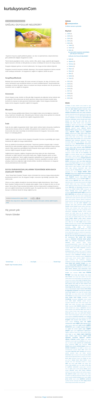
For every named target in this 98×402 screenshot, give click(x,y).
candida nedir (78, 150)
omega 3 (78, 307)
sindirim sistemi (80, 339)
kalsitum (85, 221)
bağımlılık (67, 128)
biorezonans (80, 143)
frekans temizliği (69, 190)
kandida (89, 221)
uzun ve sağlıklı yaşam (70, 368)
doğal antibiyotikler (87, 164)
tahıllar (84, 353)
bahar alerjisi (84, 133)
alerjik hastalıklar (87, 112)
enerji (71, 183)
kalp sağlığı (79, 221)
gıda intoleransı (85, 194)
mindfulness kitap (73, 259)
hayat (87, 206)
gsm (75, 202)
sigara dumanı (78, 335)
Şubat (70, 76)
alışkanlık (67, 114)
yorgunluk (70, 377)
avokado (67, 124)
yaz (71, 375)
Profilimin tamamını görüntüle (73, 26)
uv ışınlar (88, 361)
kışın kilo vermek (82, 233)
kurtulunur (67, 249)
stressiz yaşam (81, 346)
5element (74, 107)
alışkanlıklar (72, 114)
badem (86, 126)
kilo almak (74, 235)
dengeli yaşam (69, 159)
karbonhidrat (88, 223)
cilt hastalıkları (85, 152)
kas (88, 225)
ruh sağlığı (87, 321)
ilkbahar (76, 216)
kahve (66, 221)
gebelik (85, 190)
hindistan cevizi (68, 208)
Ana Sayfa (33, 261)
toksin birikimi (83, 360)
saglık (74, 323)
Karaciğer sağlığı (80, 223)
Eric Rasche (74, 185)
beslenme (83, 140)
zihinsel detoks (75, 382)
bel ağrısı (71, 138)
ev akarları (84, 185)
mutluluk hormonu (86, 300)
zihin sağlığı (84, 380)
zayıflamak (88, 379)
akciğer (89, 109)
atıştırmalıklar (88, 122)
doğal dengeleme (77, 166)
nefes (66, 304)
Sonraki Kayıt (9, 261)
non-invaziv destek (80, 304)
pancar (89, 311)
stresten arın (88, 346)
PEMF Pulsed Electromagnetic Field (73, 314)
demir (76, 157)
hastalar (79, 206)
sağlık (78, 323)
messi (74, 256)
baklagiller (73, 135)
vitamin (85, 368)
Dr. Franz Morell (85, 169)
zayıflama (82, 379)
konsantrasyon (81, 240)
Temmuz (71, 64)
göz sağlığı (86, 201)
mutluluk (79, 300)
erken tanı (80, 185)
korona (89, 242)
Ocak (70, 78)
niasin (70, 304)
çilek (81, 154)
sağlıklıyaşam (87, 330)
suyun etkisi (81, 349)
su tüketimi (85, 348)
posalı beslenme (69, 316)
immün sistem (84, 216)
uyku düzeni (71, 363)
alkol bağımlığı (80, 114)
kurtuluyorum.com (69, 251)
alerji (74, 110)
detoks (67, 161)
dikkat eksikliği (68, 163)
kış (72, 232)
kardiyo (79, 225)
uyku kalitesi (85, 363)
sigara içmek (87, 336)
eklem (80, 180)
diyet (79, 164)
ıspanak (67, 213)
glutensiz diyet (72, 201)
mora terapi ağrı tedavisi (77, 275)
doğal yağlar (85, 166)
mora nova (82, 272)
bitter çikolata (81, 145)
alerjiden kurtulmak (70, 112)
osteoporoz (83, 307)
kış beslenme (81, 232)
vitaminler (71, 370)
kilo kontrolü (81, 235)
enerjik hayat (77, 183)
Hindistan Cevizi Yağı (78, 208)
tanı (74, 354)
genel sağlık (81, 192)
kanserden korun (73, 223)
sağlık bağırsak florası (85, 323)
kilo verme (79, 237)
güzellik (89, 204)
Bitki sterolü (75, 145)
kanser (67, 223)
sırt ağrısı (74, 334)
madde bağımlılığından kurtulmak (83, 252)
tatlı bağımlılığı (84, 354)
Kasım (70, 47)
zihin (80, 380)
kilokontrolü (67, 239)
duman (75, 171)
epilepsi (70, 185)
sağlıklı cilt (74, 327)
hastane (83, 206)
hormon (80, 211)
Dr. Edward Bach (77, 169)
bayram (67, 136)
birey (12, 200)
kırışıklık (89, 230)
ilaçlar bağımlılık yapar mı (81, 214)
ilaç (80, 213)
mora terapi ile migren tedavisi (76, 288)
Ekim (70, 50)
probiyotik (80, 316)
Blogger (44, 397)
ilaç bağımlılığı (85, 213)
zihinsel (89, 380)
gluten (82, 197)
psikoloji (47, 200)
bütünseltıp (88, 149)
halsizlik (67, 206)
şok (80, 353)
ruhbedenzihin (68, 323)
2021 (68, 81)
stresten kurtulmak (70, 348)
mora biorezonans (82, 268)
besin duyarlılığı (84, 138)
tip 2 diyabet (71, 360)
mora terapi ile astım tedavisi (80, 283)
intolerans (67, 220)
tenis (82, 358)
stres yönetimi (73, 346)
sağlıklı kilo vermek (73, 328)
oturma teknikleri (69, 309)
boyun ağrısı (73, 147)
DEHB (69, 157)
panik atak (68, 313)
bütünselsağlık (81, 149)
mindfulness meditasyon (85, 259)
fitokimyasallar (85, 187)
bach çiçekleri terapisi (78, 126)
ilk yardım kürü (70, 216)
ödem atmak (86, 309)
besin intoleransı (76, 140)
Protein (84, 316)
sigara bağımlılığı (86, 334)
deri (83, 159)
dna (81, 164)
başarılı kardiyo (87, 135)
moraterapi (68, 299)
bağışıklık (82, 131)
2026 (68, 33)
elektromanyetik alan (82, 182)
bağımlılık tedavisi (75, 128)
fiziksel (70, 189)
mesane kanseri (68, 256)
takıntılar (89, 353)
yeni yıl (74, 375)
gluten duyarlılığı (87, 197)
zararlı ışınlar (76, 379)
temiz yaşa (68, 358)
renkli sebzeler (82, 319)
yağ (66, 373)
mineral (85, 261)
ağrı (90, 107)
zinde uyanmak (82, 382)
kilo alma (70, 235)
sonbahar (81, 341)
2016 (68, 93)
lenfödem (77, 251)
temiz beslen (88, 356)
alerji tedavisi (80, 110)
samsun (76, 332)
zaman (86, 377)
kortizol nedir (81, 244)
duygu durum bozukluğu (26, 200)
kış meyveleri (68, 233)
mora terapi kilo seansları (82, 292)
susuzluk (75, 349)
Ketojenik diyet (83, 230)
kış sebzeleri (75, 233)
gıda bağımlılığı (69, 194)
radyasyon (83, 318)
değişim (82, 156)
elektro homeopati (74, 182)
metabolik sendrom (80, 256)
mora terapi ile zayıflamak (84, 290)
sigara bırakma (69, 335)
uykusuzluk (75, 367)
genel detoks (74, 192)
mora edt (70, 270)
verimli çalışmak (79, 368)
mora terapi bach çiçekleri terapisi (75, 263)
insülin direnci (73, 218)
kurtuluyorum (88, 249)
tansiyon (77, 354)
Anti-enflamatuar (78, 117)
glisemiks (78, 197)
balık (77, 135)
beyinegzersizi (68, 143)
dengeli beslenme (86, 158)
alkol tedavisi (83, 116)
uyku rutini (79, 365)
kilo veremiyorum (70, 237)
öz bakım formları (72, 311)
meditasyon (78, 254)
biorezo (73, 143)
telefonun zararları (81, 356)
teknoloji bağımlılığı (72, 356)
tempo (78, 358)
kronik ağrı (77, 245)
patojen (72, 313)
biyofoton (67, 147)
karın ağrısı (84, 225)
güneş (84, 204)
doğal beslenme (69, 166)
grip (90, 201)
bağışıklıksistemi (73, 133)
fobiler (81, 189)
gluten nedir (68, 199)
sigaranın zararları (85, 337)
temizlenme (74, 358)
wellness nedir (79, 372)
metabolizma (88, 256)
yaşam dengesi (80, 373)
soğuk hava (76, 341)
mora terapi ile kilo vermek (72, 287)
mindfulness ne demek (70, 261)
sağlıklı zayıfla (73, 330)
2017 (68, 91)
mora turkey (68, 297)
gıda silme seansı (80, 195)
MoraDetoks (84, 297)
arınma (78, 119)
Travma (89, 360)
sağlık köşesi (75, 325)
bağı (90, 126)
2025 (68, 36)
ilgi (66, 216)
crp (70, 154)
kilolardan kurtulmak (76, 239)
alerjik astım (79, 112)
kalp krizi (73, 221)
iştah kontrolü (87, 220)
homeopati (74, 211)
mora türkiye (77, 297)
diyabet (89, 163)
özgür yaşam (80, 311)
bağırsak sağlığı (74, 131)
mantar (72, 254)
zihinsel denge (68, 382)
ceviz (77, 152)
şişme (77, 353)
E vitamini (78, 178)
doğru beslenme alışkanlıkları (76, 168)
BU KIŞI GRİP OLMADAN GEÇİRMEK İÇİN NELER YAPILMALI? (78, 53)
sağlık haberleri (68, 325)
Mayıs (70, 68)
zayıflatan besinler (69, 380)
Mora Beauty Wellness (71, 268)
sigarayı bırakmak (70, 339)
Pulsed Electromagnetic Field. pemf (73, 318)
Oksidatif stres (72, 307)
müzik (80, 302)
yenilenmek (78, 375)
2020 (68, 83)
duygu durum (17, 200)
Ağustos (71, 61)
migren (83, 258)
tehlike (66, 356)
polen (90, 314)
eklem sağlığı (85, 180)
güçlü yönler (74, 204)
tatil (80, 354)
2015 (68, 95)
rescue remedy (69, 321)
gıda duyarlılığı (77, 194)
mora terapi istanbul (70, 292)
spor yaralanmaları (86, 342)
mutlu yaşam (41, 200)
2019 (68, 86)
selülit (66, 334)
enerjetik (67, 183)
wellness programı (87, 372)
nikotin (73, 304)
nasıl (90, 302)
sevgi (7, 202)
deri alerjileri (88, 159)
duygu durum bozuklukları (72, 175)
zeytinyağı (76, 380)
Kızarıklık (89, 233)
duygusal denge (79, 176)
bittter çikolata (88, 145)
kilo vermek (87, 237)
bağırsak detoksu (86, 128)
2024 (68, 38)
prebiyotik (75, 316)
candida (73, 150)
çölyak (69, 156)
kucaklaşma (88, 247)
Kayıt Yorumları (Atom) (16, 264)
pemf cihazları (87, 313)
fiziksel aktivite (76, 189)
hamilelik (71, 206)
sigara (78, 334)
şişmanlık (72, 353)
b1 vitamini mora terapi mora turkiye (78, 124)
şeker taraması (87, 351)
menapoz (84, 254)
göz (83, 201)
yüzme (82, 377)
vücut (76, 370)
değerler (78, 156)
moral (89, 297)
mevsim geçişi (68, 258)
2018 (68, 88)
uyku (66, 363)
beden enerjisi (84, 136)
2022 (68, 43)
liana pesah (82, 251)
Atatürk (82, 122)
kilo (66, 235)
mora (89, 261)
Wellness (88, 370)
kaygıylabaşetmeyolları (71, 228)
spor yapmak (77, 342)
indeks (89, 216)
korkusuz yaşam (81, 242)
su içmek (80, 348)
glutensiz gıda (79, 201)
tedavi (89, 354)
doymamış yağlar (69, 169)
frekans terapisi (78, 190)
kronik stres (73, 247)
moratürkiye (74, 299)
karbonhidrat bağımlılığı (71, 225)
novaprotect (71, 306)
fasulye (66, 187)
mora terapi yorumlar (76, 295)
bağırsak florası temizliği (80, 129)
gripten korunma (69, 202)
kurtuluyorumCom (20, 8)
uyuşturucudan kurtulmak (85, 367)
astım (86, 119)
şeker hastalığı (80, 351)
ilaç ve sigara (72, 214)
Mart (70, 73)
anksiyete (72, 117)
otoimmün (89, 307)
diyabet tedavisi (69, 164)
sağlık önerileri (82, 325)
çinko (84, 154)
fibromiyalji (79, 187)
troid (74, 361)
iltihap (79, 216)
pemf (82, 313)
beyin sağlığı (88, 141)
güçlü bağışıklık (83, 202)
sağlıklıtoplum (80, 330)
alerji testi (88, 110)
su (76, 348)
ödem (82, 309)
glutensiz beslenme (75, 199)
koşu (87, 244)
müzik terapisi (85, 302)
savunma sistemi (87, 332)
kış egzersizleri (87, 232)
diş (86, 163)
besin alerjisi (77, 138)
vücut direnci (82, 370)
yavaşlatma (67, 375)
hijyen (89, 206)
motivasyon (80, 299)
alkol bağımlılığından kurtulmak (72, 116)
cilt (79, 152)
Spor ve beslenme (69, 342)
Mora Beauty (78, 266)
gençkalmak (68, 192)
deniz (75, 159)
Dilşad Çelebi (75, 163)
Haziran (71, 66)
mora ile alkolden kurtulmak (79, 270)
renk (87, 318)
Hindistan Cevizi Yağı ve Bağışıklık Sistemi (81, 209)
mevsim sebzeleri (77, 258)
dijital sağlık (79, 161)
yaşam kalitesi (87, 373)
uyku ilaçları (78, 363)
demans (73, 157)
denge (79, 157)
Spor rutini (88, 341)
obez (75, 306)
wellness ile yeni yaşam (70, 372)
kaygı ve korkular (84, 227)
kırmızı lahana (68, 232)
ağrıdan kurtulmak (82, 109)
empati (89, 182)
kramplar (72, 245)
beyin (72, 141)
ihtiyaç (77, 213)
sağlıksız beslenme (69, 332)
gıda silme (72, 195)
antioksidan (73, 119)
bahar (78, 133)
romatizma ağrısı (78, 321)
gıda (90, 192)
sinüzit (72, 341)
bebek (70, 136)
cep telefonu (86, 150)
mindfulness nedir (79, 261)
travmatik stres (68, 361)
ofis (88, 306)
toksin (77, 360)
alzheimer (67, 117)
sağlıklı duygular (53, 200)
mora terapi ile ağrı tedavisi (76, 282)
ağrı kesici (67, 109)
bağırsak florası (69, 130)
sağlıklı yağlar (82, 328)
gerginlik (87, 192)
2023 (68, 41)
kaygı (74, 227)
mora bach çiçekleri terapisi (78, 265)
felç (75, 187)
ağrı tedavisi (74, 109)
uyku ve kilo (85, 365)
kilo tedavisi (88, 235)
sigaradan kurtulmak (71, 337)
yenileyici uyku (85, 375)
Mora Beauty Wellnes (86, 266)
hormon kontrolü (87, 211)
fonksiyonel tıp (87, 189)
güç (77, 202)
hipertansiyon (68, 211)
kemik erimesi (80, 228)
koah (70, 240)
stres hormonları (83, 344)
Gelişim (89, 190)
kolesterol (74, 240)
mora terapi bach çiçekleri (79, 276)
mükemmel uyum (74, 302)
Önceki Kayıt (57, 261)
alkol (76, 114)
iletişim (89, 214)
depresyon (79, 159)
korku (73, 242)
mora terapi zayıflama (86, 295)
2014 (68, 98)
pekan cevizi (77, 313)
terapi (84, 358)
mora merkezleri (74, 272)
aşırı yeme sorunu (75, 122)
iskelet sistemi (74, 220)
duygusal (35, 200)
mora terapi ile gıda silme (85, 285)
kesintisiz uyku (68, 230)
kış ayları (76, 232)
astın (71, 121)
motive (85, 299)
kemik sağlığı (88, 228)
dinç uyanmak (82, 163)
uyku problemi (72, 365)
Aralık (70, 45)
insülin (66, 218)
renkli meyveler (74, 319)
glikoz (74, 197)
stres (76, 344)
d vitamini (74, 156)
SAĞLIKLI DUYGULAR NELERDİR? (78, 56)
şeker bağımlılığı (72, 351)
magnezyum (68, 254)
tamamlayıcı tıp (69, 354)
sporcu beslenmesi (69, 344)
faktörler (89, 185)
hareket (75, 206)
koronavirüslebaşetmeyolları (71, 244)
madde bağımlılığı (72, 252)
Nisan (70, 71)
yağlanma (70, 373)
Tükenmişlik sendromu (80, 361)
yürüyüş (79, 377)
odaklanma (84, 306)
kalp (70, 221)
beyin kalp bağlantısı (79, 141)
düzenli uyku (72, 178)
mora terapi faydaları (76, 278)
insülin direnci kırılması (84, 218)
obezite (79, 306)
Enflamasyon (83, 183)
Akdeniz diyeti (68, 110)
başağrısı (81, 135)
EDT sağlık (85, 178)
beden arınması (76, 136)
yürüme (75, 377)
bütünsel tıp (73, 149)
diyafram (75, 164)
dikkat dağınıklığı (86, 161)
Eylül (70, 59)
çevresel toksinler (75, 154)
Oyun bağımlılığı (76, 309)
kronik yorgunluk (81, 247)
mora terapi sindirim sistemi (78, 294)
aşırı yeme (81, 121)
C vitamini (67, 150)
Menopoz (89, 254)
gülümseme (79, 204)
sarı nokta (80, 332)
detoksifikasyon (73, 161)
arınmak (83, 119)
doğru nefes (88, 168)
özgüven (85, 311)
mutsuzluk (67, 302)
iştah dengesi (80, 220)
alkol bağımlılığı (87, 114)
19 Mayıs (67, 105)
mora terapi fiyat (84, 278)
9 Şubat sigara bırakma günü (82, 107)
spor (85, 341)
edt (81, 178)
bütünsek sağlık (81, 147)
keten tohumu (75, 230)
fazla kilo (71, 187)
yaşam (74, 373)
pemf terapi (85, 314)
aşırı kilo (75, 121)
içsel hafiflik (72, 213)
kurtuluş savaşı (77, 249)
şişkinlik (67, 353)
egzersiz (76, 180)
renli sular (88, 319)
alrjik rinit (88, 116)
